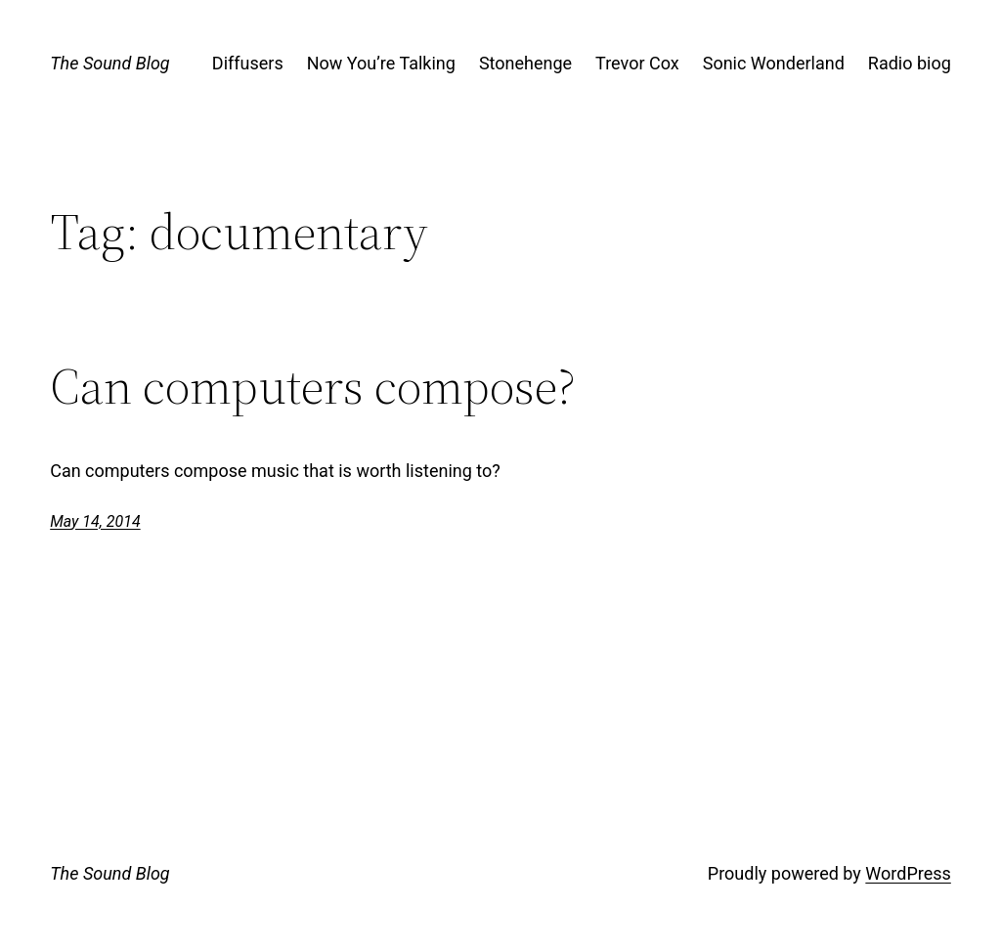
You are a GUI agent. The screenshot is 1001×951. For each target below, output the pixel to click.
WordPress (907, 873)
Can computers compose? (313, 386)
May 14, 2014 (95, 521)
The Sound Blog (109, 63)
